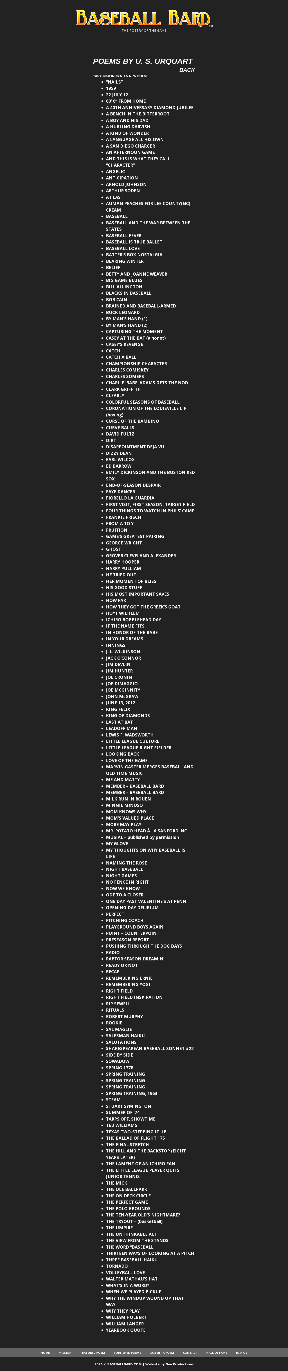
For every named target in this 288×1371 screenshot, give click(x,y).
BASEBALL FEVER (124, 236)
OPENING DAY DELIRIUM (132, 908)
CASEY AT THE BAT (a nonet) (136, 338)
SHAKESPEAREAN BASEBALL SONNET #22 (150, 1048)
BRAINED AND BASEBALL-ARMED (141, 306)
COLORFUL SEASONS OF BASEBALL (143, 402)
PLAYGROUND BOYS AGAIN (135, 927)
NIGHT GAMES (121, 876)
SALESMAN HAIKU (125, 1036)
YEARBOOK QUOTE (126, 1330)
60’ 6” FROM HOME (126, 101)
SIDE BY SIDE (119, 1055)
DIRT (111, 440)
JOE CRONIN (119, 677)
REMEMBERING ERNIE (129, 978)
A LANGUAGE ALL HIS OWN (135, 139)
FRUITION (116, 530)
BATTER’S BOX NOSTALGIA (134, 255)
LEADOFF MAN (121, 728)
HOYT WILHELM (123, 613)
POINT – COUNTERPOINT (132, 933)
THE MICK (116, 1183)
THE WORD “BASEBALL (129, 1247)
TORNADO (117, 1266)
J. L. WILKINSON (123, 652)
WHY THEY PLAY (123, 1311)
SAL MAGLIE (119, 1029)
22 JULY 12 (117, 95)
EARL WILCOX (120, 459)
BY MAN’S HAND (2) (127, 325)
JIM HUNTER (119, 671)
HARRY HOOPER (122, 562)
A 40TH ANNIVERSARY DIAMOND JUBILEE (150, 108)
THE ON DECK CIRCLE (128, 1196)
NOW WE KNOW (123, 888)
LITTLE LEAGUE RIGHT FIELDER (138, 748)
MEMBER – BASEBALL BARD (135, 786)
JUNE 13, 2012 (120, 703)
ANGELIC (115, 172)
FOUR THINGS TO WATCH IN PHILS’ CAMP (150, 511)
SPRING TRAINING (125, 1074)
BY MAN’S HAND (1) (127, 319)
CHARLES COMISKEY (127, 370)
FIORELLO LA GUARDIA (130, 498)
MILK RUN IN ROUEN (128, 799)
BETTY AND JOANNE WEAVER (136, 274)
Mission (65, 1353)
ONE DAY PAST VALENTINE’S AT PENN (146, 901)
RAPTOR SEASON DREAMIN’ (135, 959)
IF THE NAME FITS (125, 626)
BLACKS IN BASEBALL (128, 293)
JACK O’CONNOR (123, 658)
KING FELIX (118, 709)
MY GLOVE (117, 844)
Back (187, 70)
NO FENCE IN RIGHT (127, 882)
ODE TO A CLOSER (125, 895)
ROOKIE (114, 1023)
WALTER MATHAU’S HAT (132, 1279)
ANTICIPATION (122, 178)
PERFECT (115, 914)
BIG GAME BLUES (124, 280)
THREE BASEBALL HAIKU (132, 1260)
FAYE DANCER (120, 492)
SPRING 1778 (119, 1068)
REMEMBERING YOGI (128, 984)
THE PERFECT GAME (127, 1202)
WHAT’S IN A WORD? (127, 1285)
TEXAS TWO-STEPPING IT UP (136, 1132)
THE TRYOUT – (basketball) (134, 1221)
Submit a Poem (162, 1353)
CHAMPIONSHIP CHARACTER (136, 364)
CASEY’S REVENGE (124, 344)
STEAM (113, 1100)
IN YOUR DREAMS (124, 639)
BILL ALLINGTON (124, 287)
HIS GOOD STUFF (124, 587)
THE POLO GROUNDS (128, 1209)
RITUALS (115, 1010)
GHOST (113, 549)
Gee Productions (180, 1364)
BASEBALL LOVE (123, 248)
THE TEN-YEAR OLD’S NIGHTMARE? (143, 1215)
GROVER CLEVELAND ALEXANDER (141, 556)
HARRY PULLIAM (123, 568)
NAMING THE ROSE (126, 863)
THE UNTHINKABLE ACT (131, 1234)
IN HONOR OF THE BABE (132, 632)
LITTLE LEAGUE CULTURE (132, 741)
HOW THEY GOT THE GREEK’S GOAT (143, 607)
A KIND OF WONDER (127, 133)
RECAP (112, 972)
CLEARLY (115, 395)
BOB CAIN (116, 300)
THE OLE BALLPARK (126, 1189)
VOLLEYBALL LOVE (125, 1273)
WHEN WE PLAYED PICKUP (134, 1292)
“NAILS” (114, 82)
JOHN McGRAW (122, 696)
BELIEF (113, 267)
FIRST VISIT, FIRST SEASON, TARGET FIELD (150, 504)
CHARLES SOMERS (125, 376)
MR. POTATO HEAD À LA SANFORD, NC (146, 831)
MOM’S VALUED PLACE (130, 818)
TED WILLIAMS (121, 1125)
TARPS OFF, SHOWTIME (130, 1119)
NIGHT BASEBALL (124, 869)
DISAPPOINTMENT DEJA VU (135, 447)
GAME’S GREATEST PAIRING (135, 536)
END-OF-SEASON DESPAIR (133, 485)
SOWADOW (117, 1061)
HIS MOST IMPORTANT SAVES (137, 594)
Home (45, 1353)
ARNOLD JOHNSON (126, 184)
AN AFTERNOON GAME (130, 152)
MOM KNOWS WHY (126, 812)
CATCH (113, 351)
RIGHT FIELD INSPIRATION (134, 997)
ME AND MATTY (123, 780)
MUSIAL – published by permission (142, 837)
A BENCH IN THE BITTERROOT (137, 114)
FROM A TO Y (120, 523)
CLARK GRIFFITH (123, 389)
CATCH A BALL (121, 357)
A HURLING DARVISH (128, 127)
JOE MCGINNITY (123, 690)
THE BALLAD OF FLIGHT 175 (135, 1138)
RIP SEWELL (118, 1004)
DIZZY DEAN (119, 453)
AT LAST (114, 197)
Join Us (241, 1353)
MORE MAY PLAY (123, 824)
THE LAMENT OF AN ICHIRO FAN (140, 1164)
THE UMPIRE (119, 1228)
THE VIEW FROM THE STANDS (137, 1240)
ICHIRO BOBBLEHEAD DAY (133, 620)
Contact (190, 1353)
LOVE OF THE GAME (127, 760)
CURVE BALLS (120, 428)
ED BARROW (118, 466)
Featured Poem (93, 1353)
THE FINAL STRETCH (127, 1145)
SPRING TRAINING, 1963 (131, 1093)
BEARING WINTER (125, 261)
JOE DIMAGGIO (122, 684)
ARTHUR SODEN (123, 191)
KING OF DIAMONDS (128, 716)
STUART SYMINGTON (128, 1106)
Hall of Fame (216, 1353)
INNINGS (116, 645)
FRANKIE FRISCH (123, 517)
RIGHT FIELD (119, 991)
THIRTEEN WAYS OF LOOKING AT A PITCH (150, 1253)
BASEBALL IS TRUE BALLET (134, 242)
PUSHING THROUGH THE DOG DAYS (144, 946)
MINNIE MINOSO (124, 805)
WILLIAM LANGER (125, 1324)
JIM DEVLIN (118, 664)
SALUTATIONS (121, 1042)
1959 (111, 88)
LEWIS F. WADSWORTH (130, 735)
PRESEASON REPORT (127, 940)
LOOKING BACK (122, 754)
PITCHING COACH (125, 920)
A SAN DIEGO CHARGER (130, 146)
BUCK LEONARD (123, 312)
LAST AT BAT (119, 722)
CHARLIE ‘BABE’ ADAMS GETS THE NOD (147, 383)
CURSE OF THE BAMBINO (132, 421)
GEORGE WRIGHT (124, 543)
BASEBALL (117, 216)
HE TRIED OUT (121, 575)
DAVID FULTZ (120, 434)
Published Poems (127, 1353)
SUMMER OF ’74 (123, 1112)
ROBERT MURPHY (124, 1016)
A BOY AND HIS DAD (127, 120)
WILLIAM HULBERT (126, 1317)
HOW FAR (116, 600)
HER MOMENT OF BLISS (131, 581)
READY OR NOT (122, 965)
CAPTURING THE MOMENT (134, 331)
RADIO (113, 952)
